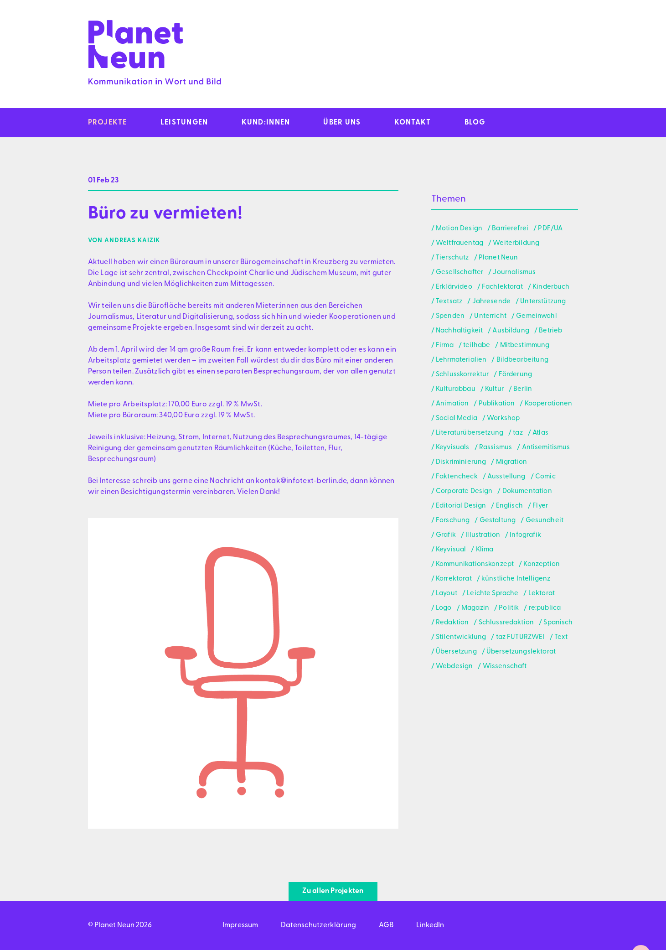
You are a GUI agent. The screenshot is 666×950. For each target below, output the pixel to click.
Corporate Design (464, 491)
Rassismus (495, 447)
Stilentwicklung (461, 637)
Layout (446, 593)
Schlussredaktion (506, 622)
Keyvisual (451, 549)
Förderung (515, 374)
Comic (545, 476)
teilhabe (476, 345)
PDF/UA (550, 228)
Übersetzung (456, 652)
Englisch (509, 506)
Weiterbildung (516, 243)
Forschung (453, 520)
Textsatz (449, 301)
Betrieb (550, 330)
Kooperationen (549, 403)
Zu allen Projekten (332, 891)
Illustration (482, 535)
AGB (386, 925)
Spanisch (558, 622)
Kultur (494, 389)
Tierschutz (452, 257)
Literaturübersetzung (469, 433)
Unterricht (490, 316)
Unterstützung (543, 301)
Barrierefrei (510, 228)
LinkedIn (430, 925)
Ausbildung (510, 330)
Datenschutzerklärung (318, 925)
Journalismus (514, 272)
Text (561, 637)
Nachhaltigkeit (459, 330)
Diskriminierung (461, 462)
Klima (485, 549)
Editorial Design (461, 506)
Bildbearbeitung (522, 360)
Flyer (540, 506)
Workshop (503, 418)
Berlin (522, 389)
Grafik (446, 535)
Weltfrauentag (459, 243)
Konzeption (541, 564)
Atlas (540, 433)
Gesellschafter (459, 272)
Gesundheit (545, 520)
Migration (511, 462)
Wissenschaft (505, 666)
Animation (452, 403)
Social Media (456, 418)
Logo (444, 608)
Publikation (497, 403)
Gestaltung (498, 520)
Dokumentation (527, 491)
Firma (445, 345)
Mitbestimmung (525, 345)
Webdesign (454, 666)
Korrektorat (454, 579)
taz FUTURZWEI (520, 637)
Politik (509, 608)
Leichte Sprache (492, 593)
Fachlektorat (502, 287)
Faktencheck (457, 476)
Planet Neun (498, 257)
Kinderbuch (551, 287)
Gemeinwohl (536, 316)
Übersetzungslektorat (521, 652)
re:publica (545, 608)
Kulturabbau (455, 389)
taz (517, 433)
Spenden (450, 316)
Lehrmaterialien (461, 360)
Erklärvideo (454, 287)
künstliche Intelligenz (515, 579)
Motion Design (459, 228)
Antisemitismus (546, 447)
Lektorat (541, 593)
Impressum (240, 925)
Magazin (475, 608)
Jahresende (491, 301)
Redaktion (452, 622)
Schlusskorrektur (462, 374)
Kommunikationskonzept (475, 564)
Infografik (525, 535)
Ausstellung (506, 476)
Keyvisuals (453, 447)
